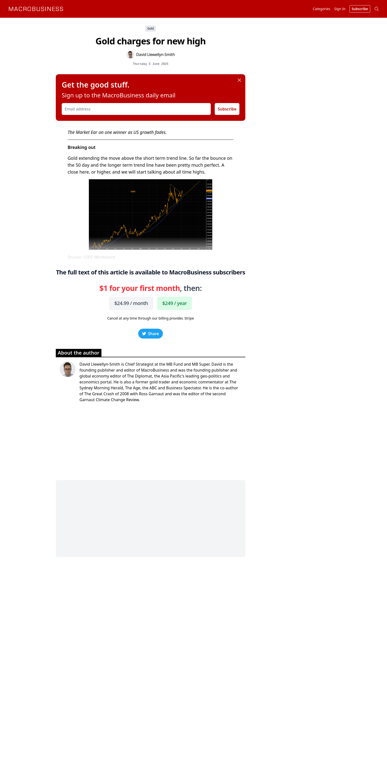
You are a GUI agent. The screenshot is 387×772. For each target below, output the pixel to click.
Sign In (340, 8)
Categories (321, 8)
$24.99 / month (131, 303)
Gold (150, 28)
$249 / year (174, 303)
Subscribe (227, 109)
